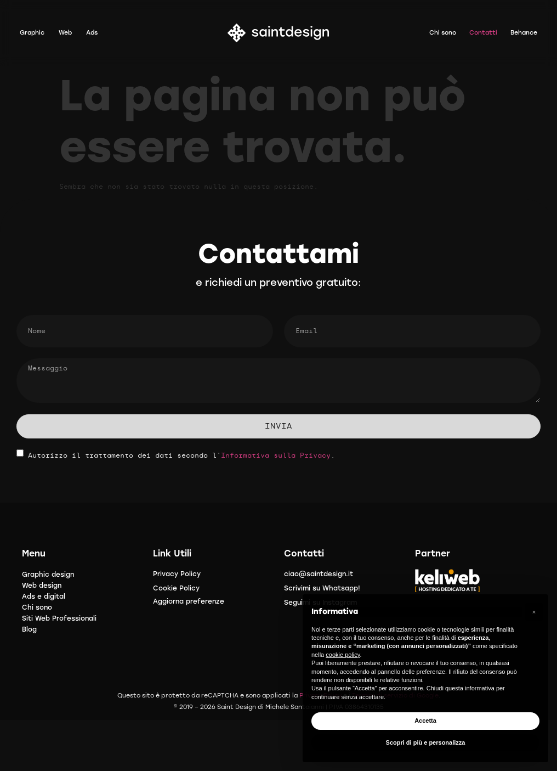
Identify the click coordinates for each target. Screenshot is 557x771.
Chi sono (37, 607)
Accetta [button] (425, 720)
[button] (534, 612)
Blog (29, 629)
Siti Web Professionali (59, 618)
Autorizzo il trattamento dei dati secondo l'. (181, 455)
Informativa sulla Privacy (276, 455)
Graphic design (48, 574)
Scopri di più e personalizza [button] (425, 742)
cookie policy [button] (343, 654)
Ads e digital (43, 596)
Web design (41, 585)
